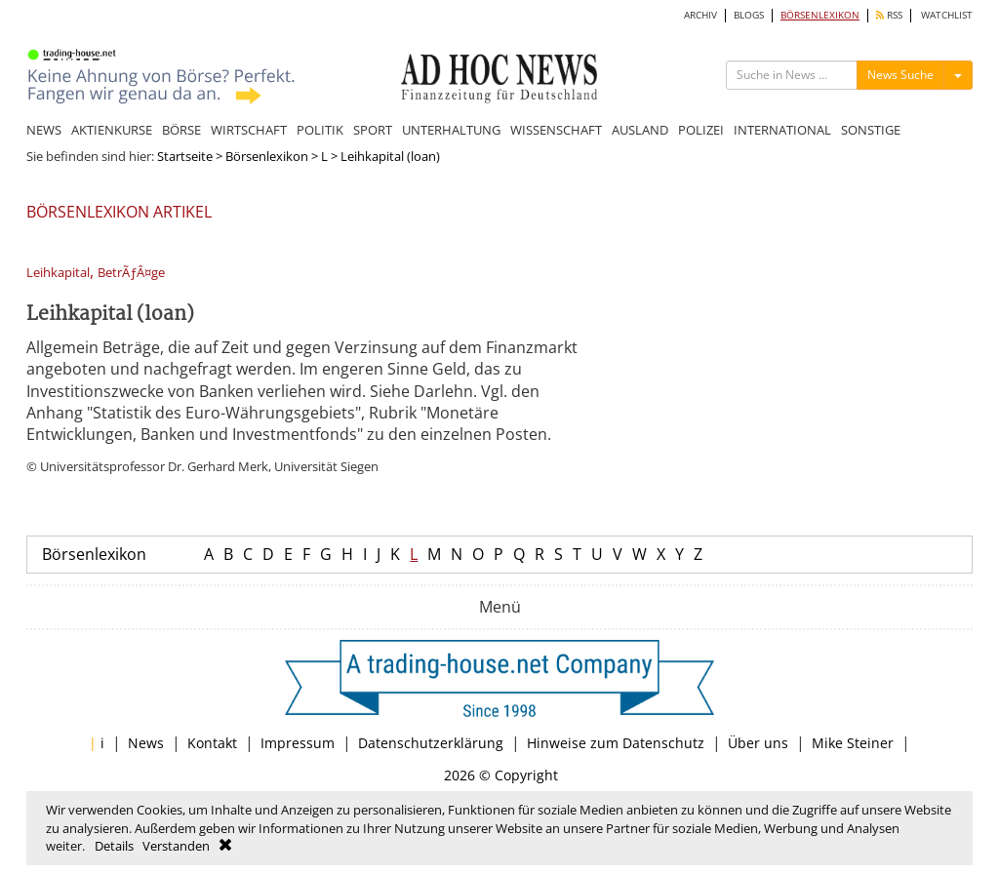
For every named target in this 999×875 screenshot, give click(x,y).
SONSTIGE (870, 130)
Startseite (185, 156)
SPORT (372, 130)
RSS (889, 15)
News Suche (900, 74)
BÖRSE (181, 130)
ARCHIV (700, 15)
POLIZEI (701, 130)
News (146, 743)
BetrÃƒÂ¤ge (131, 272)
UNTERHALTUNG (451, 130)
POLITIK (320, 130)
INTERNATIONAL (782, 130)
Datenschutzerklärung (430, 743)
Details (114, 846)
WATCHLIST (947, 15)
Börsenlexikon (266, 156)
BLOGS (749, 15)
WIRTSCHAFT (249, 130)
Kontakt (212, 743)
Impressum (297, 743)
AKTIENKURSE (111, 130)
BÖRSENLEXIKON (819, 15)
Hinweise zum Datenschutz (615, 743)
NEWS (43, 130)
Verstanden (176, 846)
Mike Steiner (853, 743)
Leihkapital (58, 272)
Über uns (758, 743)
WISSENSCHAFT (556, 130)
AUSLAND (640, 130)
